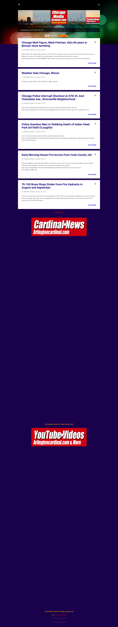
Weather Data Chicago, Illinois (40, 73)
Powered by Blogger (59, 615)
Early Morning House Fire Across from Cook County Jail (57, 154)
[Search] (99, 5)
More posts (59, 212)
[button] (95, 42)
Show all (93, 30)
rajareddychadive (63, 618)
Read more (92, 63)
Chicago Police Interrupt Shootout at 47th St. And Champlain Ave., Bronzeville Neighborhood (53, 97)
